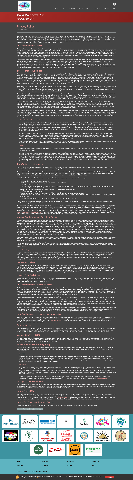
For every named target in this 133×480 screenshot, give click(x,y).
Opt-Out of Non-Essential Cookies (30, 409)
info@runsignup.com (56, 320)
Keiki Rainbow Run (31, 15)
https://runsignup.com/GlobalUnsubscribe (29, 212)
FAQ (113, 8)
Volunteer (106, 8)
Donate (97, 8)
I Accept (109, 477)
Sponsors (89, 8)
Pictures (63, 8)
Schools (80, 8)
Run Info (72, 8)
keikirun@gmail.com (42, 471)
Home (56, 8)
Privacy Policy (37, 477)
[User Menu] (114, 4)
